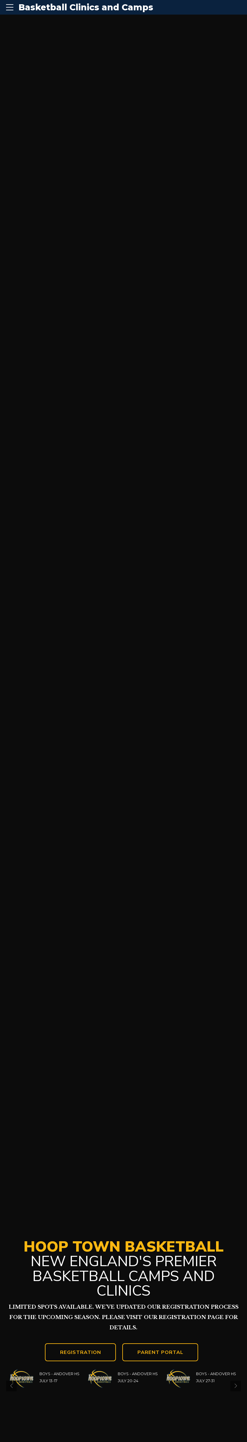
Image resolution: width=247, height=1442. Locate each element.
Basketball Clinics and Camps (86, 7)
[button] (11, 1386)
